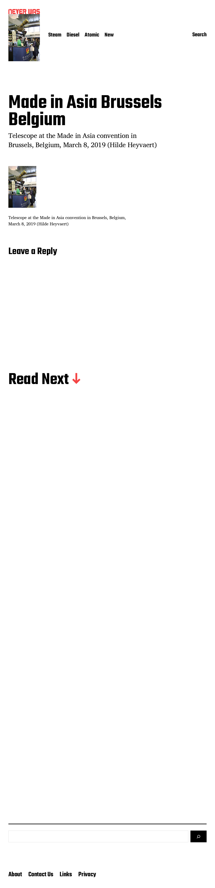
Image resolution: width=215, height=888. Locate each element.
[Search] (198, 836)
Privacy (87, 874)
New (109, 35)
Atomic (92, 35)
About (15, 874)
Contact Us (40, 874)
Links (66, 874)
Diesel (73, 35)
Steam (54, 35)
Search (199, 35)
